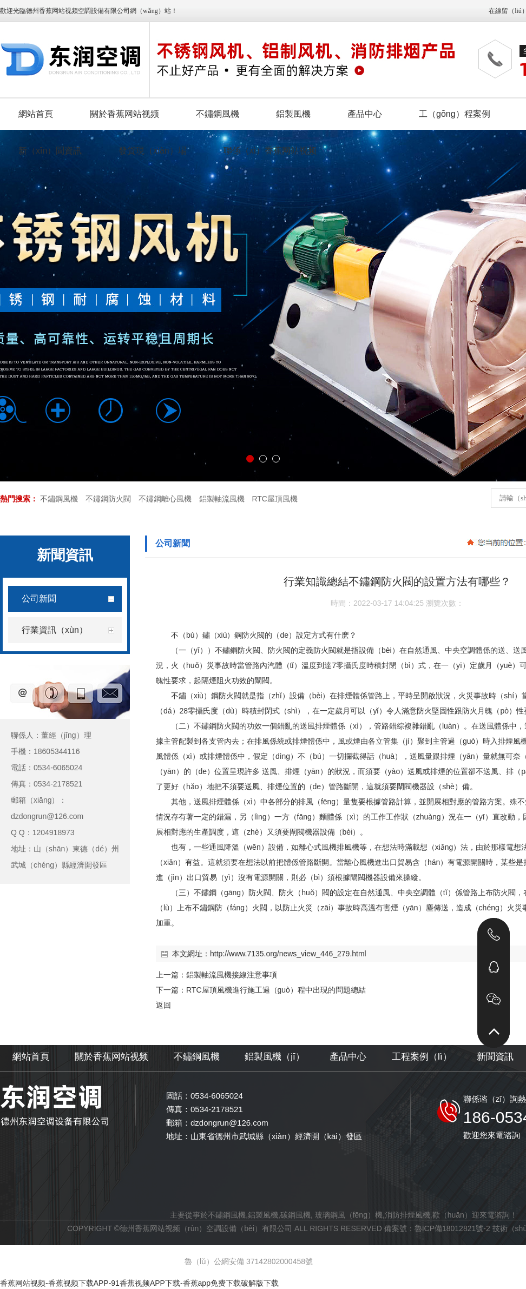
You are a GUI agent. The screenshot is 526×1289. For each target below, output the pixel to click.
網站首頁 (30, 1057)
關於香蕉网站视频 (111, 1057)
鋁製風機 (263, 1215)
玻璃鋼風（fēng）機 (349, 1215)
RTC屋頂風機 (275, 498)
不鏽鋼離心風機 (165, 498)
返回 (163, 1005)
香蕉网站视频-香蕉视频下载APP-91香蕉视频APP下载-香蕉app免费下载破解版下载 (139, 1283)
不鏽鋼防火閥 (108, 498)
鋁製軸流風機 (222, 498)
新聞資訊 (495, 1057)
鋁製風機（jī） (275, 1057)
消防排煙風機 (407, 1215)
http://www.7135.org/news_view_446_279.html (288, 953)
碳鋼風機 (295, 1215)
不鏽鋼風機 (59, 498)
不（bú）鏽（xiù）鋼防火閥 (218, 635)
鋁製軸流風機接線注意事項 (231, 974)
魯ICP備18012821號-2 (452, 1228)
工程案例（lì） (422, 1057)
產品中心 (348, 1057)
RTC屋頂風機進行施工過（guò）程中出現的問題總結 (276, 990)
